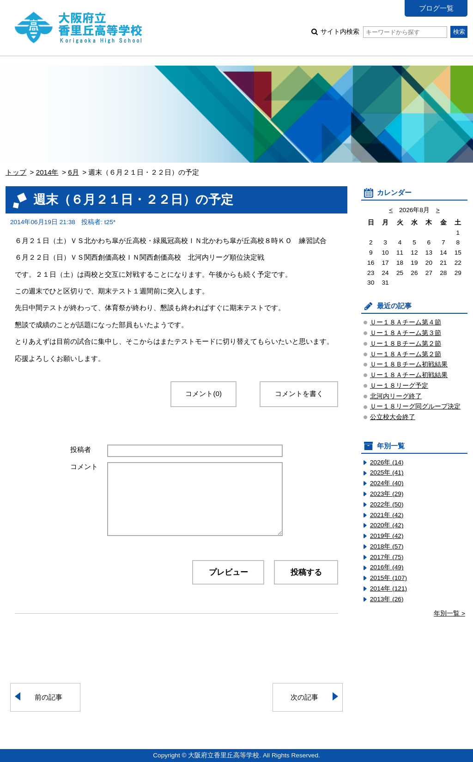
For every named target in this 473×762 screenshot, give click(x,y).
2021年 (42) (387, 515)
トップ (16, 172)
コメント (84, 466)
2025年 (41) (387, 472)
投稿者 (80, 449)
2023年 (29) (387, 493)
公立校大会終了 (392, 417)
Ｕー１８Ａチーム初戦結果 (409, 375)
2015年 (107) (388, 577)
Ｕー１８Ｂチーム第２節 (405, 343)
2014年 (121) (388, 588)
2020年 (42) (387, 525)
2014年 (47, 172)
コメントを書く (299, 393)
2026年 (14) (387, 462)
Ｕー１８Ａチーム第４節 (405, 322)
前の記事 (48, 697)
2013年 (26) (387, 599)
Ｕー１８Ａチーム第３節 (405, 332)
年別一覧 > (449, 613)
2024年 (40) (387, 483)
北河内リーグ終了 (396, 396)
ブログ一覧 (436, 8)
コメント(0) (203, 393)
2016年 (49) (387, 567)
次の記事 (304, 697)
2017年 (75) (387, 557)
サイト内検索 (384, 31)
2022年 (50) (387, 504)
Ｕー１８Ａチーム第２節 (405, 354)
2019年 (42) (387, 535)
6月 (73, 172)
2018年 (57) (387, 546)
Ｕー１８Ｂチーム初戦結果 (409, 364)
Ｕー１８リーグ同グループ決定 (415, 406)
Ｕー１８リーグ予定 (399, 385)
